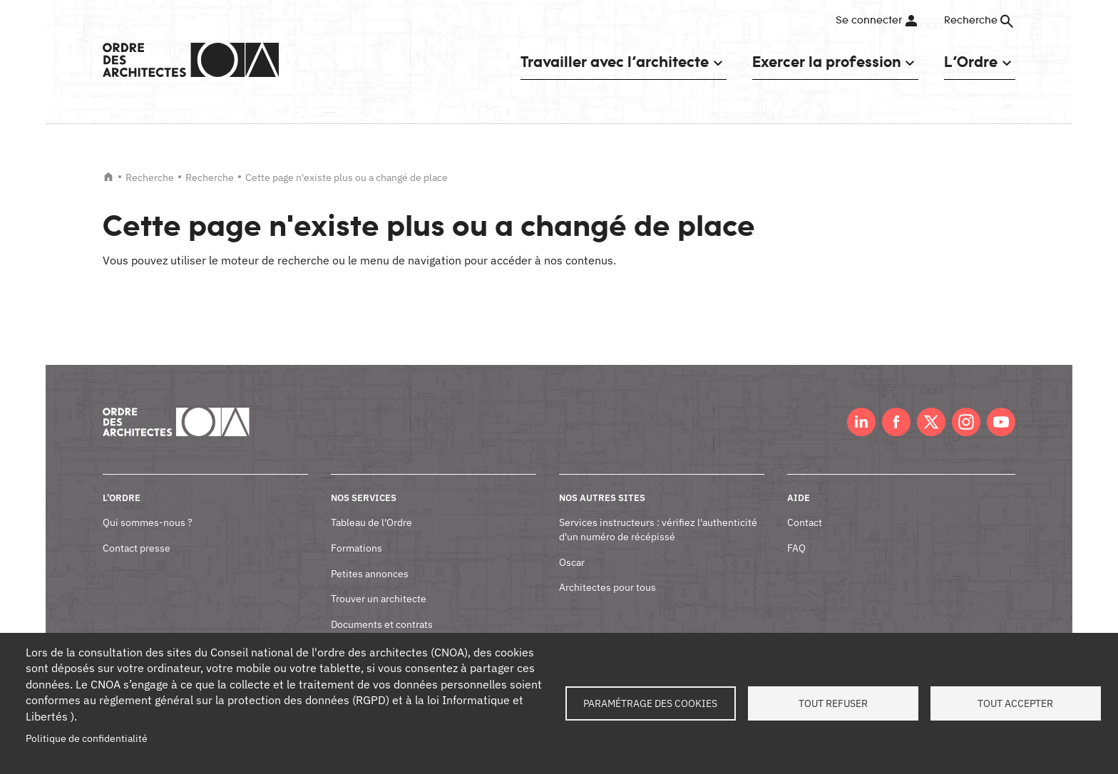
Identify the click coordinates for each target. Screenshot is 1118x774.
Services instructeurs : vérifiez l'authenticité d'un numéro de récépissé (658, 529)
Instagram (966, 422)
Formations (356, 548)
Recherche (149, 177)
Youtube (1001, 422)
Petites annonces (370, 573)
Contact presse (136, 548)
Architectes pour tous (607, 587)
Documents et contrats (382, 624)
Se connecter (869, 21)
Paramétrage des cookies (650, 703)
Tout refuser (833, 703)
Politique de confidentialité (87, 738)
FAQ (796, 548)
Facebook (896, 422)
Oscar (572, 562)
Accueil (108, 177)
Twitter (931, 422)
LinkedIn (861, 422)
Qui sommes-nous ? (148, 522)
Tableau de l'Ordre (371, 522)
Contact (804, 522)
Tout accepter (1015, 703)
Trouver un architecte (378, 598)
